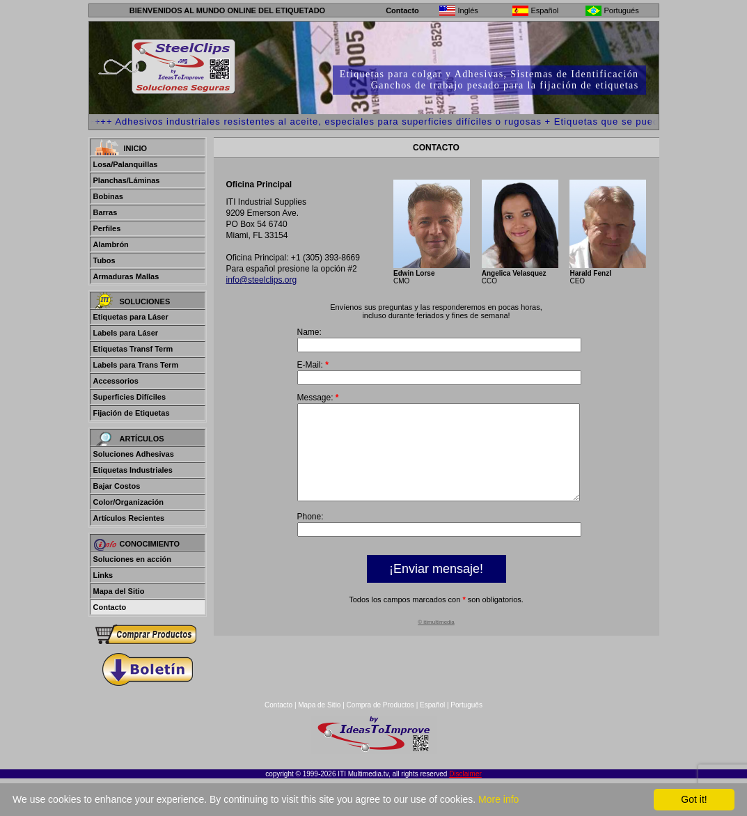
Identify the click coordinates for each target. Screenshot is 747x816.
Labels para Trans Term (136, 365)
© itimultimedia (436, 641)
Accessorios (116, 381)
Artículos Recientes (129, 518)
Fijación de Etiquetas (131, 413)
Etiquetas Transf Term (133, 349)
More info (498, 799)
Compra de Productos (380, 705)
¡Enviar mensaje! (436, 588)
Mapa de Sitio (320, 705)
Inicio (136, 148)
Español (432, 705)
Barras (105, 212)
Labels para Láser (126, 333)
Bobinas (108, 196)
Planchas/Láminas (126, 180)
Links (103, 575)
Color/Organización (128, 502)
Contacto (402, 10)
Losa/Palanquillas (125, 164)
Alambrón (111, 244)
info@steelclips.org (261, 280)
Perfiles (107, 228)
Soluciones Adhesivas (133, 454)
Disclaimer (465, 774)
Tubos (104, 260)
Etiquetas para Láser (130, 317)
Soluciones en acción (132, 559)
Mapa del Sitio (119, 591)
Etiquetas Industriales (133, 470)
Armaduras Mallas (126, 276)
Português (466, 705)
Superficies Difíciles (129, 397)
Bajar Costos (117, 486)
